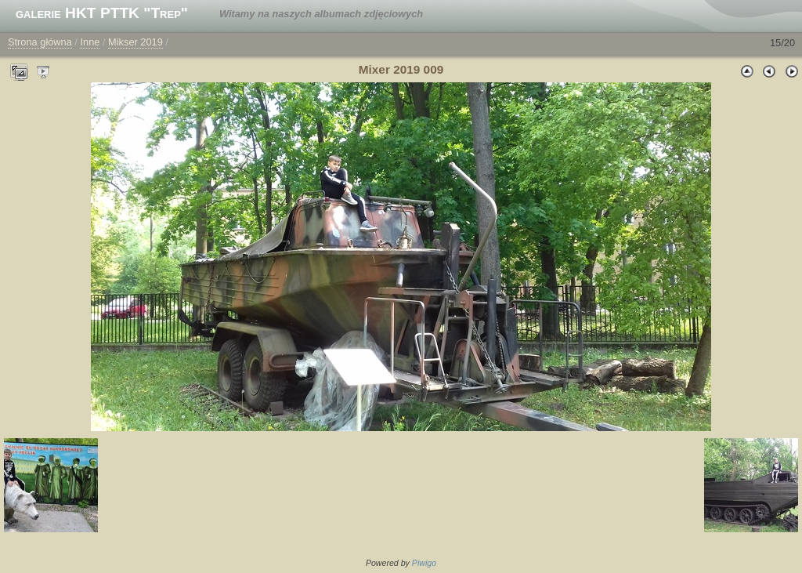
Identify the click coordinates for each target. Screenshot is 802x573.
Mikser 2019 (135, 42)
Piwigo (424, 563)
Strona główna (40, 42)
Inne (89, 42)
